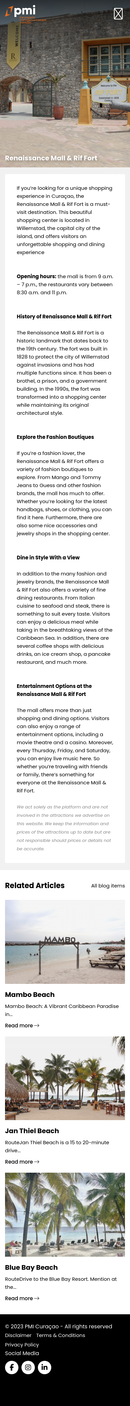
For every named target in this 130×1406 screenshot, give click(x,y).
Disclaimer (18, 1335)
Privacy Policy (22, 1344)
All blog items (108, 885)
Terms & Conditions (60, 1335)
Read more (22, 1025)
